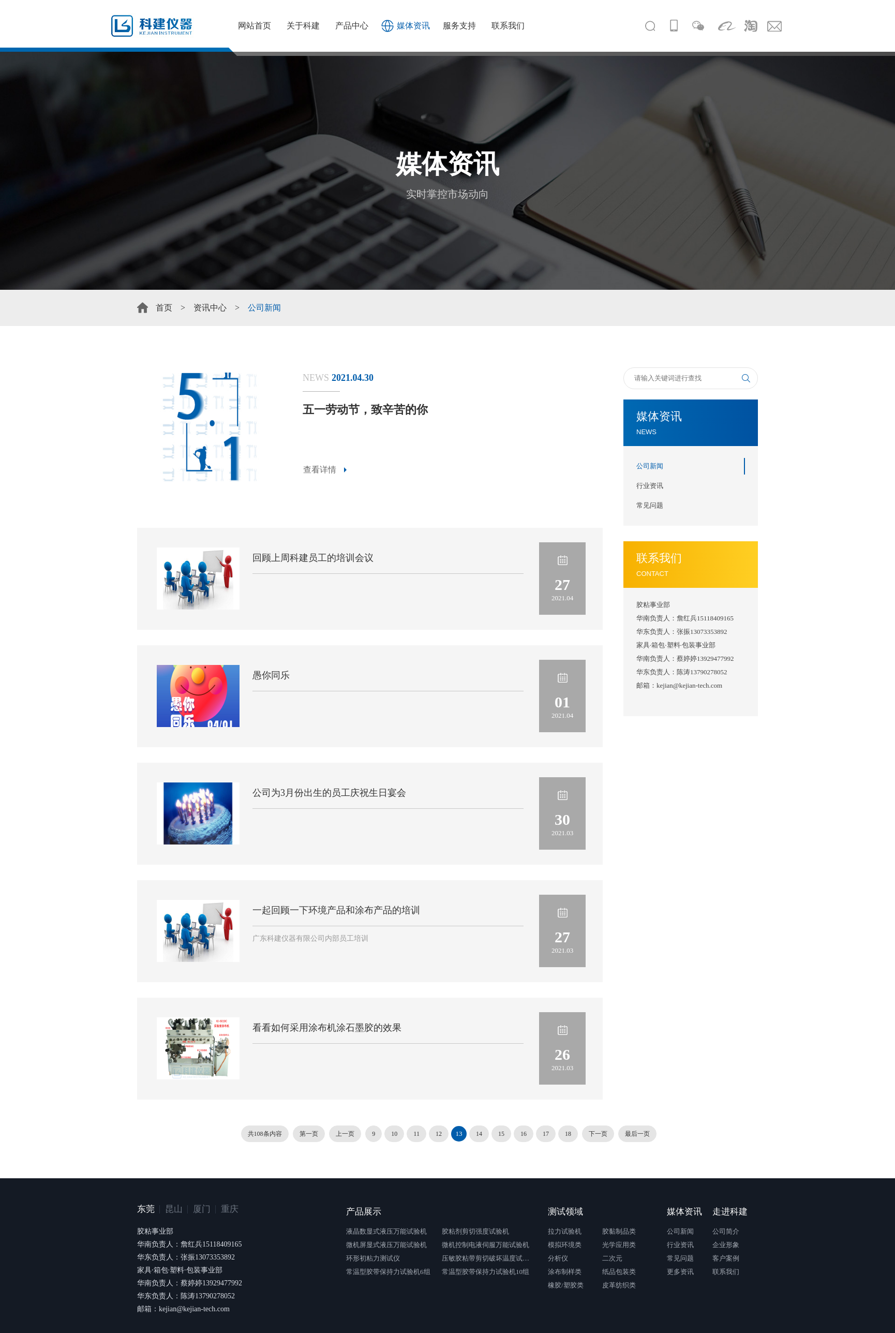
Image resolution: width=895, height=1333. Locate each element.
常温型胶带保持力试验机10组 (485, 1272)
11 (416, 1133)
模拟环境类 (564, 1245)
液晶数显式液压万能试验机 (386, 1231)
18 (568, 1133)
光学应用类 (619, 1245)
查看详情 (319, 469)
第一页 (309, 1133)
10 (394, 1133)
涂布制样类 (564, 1272)
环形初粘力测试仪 (373, 1258)
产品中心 (351, 25)
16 (523, 1133)
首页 (164, 307)
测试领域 (565, 1212)
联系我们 (508, 25)
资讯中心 (210, 307)
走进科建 (730, 1212)
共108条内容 (265, 1133)
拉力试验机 (564, 1231)
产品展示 (363, 1212)
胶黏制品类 (619, 1231)
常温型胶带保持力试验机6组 (388, 1272)
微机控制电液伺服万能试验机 (485, 1245)
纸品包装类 (619, 1272)
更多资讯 (680, 1272)
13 (458, 1133)
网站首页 (254, 25)
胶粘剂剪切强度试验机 (475, 1231)
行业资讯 (649, 486)
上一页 (345, 1133)
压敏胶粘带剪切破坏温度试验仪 (488, 1258)
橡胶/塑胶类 (566, 1285)
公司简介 (725, 1231)
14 (479, 1133)
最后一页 (637, 1133)
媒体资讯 (413, 25)
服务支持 (459, 25)
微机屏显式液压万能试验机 (386, 1245)
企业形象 (725, 1245)
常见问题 (649, 505)
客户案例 (725, 1258)
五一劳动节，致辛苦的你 (365, 409)
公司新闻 (649, 466)
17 (546, 1133)
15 (501, 1133)
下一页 (598, 1133)
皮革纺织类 (619, 1285)
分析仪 (558, 1258)
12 (439, 1133)
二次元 (612, 1258)
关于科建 (303, 25)
